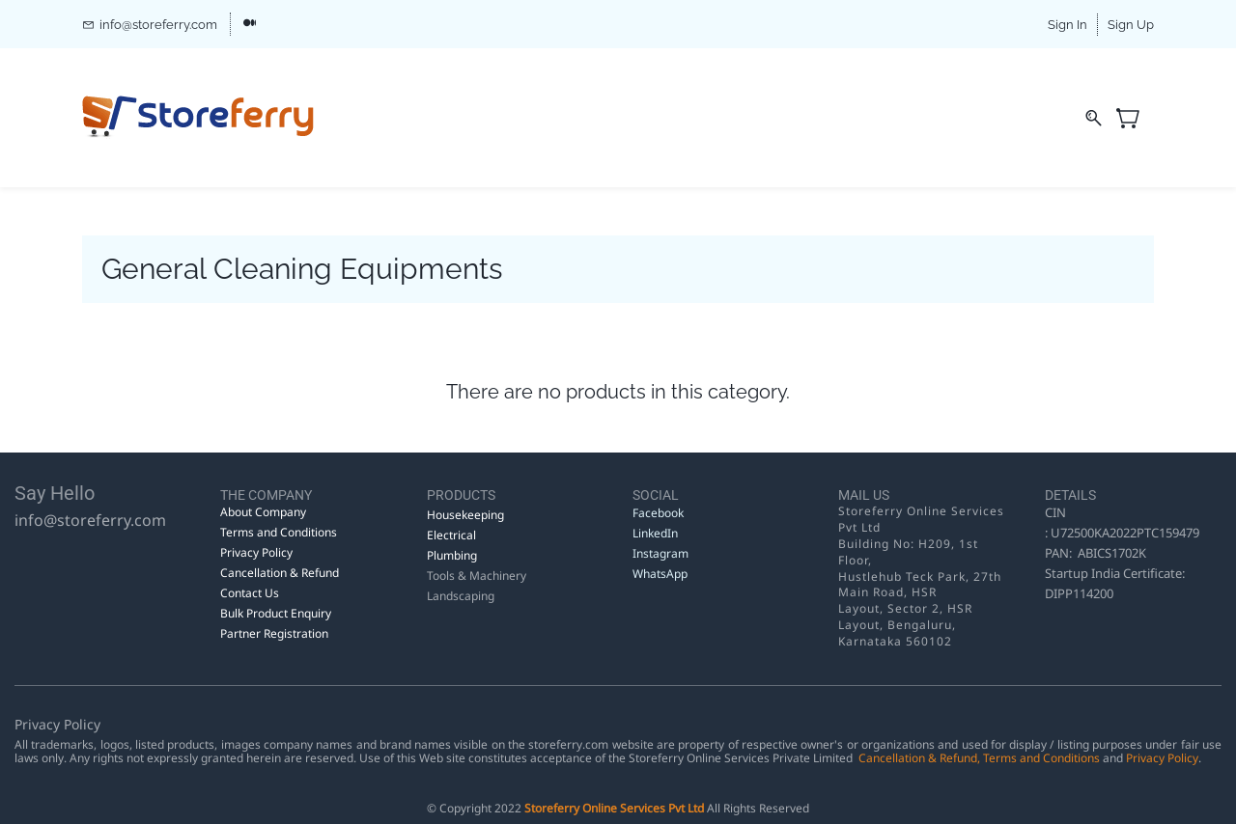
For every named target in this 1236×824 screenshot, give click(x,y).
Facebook (658, 513)
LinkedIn (656, 533)
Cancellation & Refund (917, 758)
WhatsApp (660, 573)
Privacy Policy (1162, 758)
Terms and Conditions (1041, 758)
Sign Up (1131, 24)
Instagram (660, 553)
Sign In (1067, 24)
